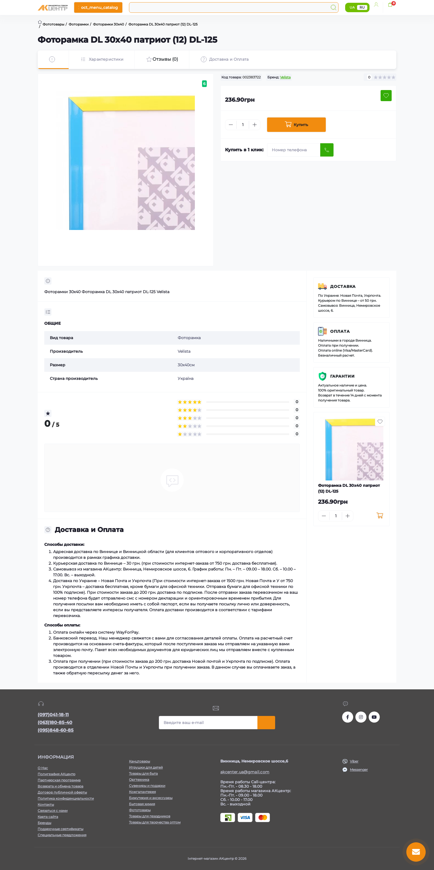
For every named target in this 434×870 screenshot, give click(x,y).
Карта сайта (48, 817)
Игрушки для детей (146, 767)
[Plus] (254, 125)
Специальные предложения (62, 835)
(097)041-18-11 (53, 714)
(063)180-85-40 (55, 722)
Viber (354, 761)
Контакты (46, 804)
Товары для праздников (149, 816)
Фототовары (140, 810)
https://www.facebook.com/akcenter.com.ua (347, 717)
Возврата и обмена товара (60, 786)
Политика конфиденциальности (66, 798)
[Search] (334, 7)
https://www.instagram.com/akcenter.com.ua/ (361, 717)
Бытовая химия (142, 804)
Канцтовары (139, 761)
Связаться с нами (53, 810)
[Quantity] (242, 125)
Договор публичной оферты (62, 792)
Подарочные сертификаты (60, 829)
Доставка (343, 286)
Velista (285, 77)
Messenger (359, 769)
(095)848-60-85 (56, 730)
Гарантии (342, 376)
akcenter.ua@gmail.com (244, 771)
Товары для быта (143, 773)
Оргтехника (139, 779)
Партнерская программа (59, 780)
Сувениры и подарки (147, 786)
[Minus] (230, 125)
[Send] (327, 150)
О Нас (43, 768)
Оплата (340, 331)
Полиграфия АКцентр (56, 774)
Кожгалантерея (142, 792)
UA (352, 7)
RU (362, 7)
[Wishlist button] (386, 95)
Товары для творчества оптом (154, 822)
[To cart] (379, 515)
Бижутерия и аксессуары (150, 798)
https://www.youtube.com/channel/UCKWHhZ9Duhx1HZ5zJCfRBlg (374, 717)
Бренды (44, 823)
